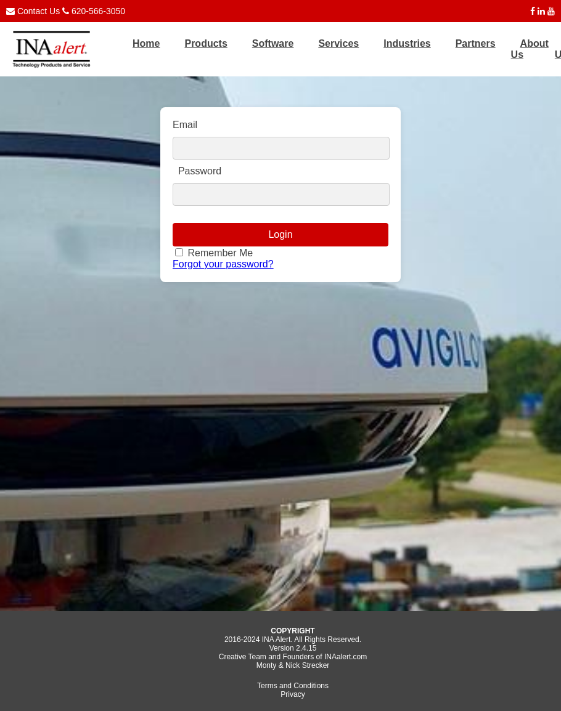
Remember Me (219, 253)
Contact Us (38, 11)
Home (146, 43)
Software (273, 43)
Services (338, 43)
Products (205, 43)
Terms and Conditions (293, 685)
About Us (530, 49)
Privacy (292, 694)
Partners (476, 43)
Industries (406, 43)
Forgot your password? (223, 264)
